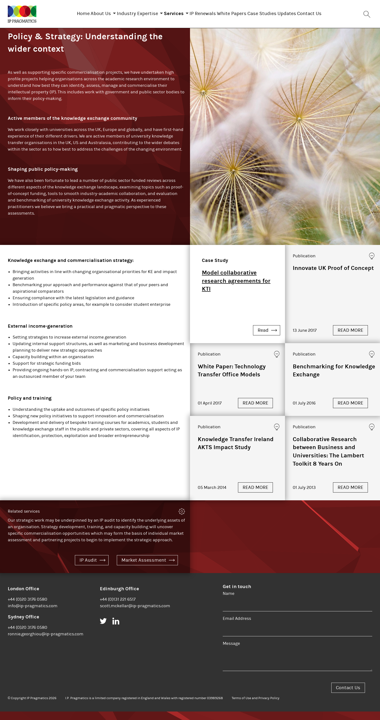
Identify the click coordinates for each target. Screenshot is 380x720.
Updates (301, 12)
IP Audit (92, 568)
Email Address (237, 627)
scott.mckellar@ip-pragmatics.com (135, 614)
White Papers (236, 12)
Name (228, 602)
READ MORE (350, 338)
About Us (86, 12)
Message (231, 652)
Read (267, 338)
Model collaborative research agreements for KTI (236, 289)
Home (63, 12)
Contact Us (329, 12)
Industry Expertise (127, 12)
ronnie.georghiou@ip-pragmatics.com (45, 642)
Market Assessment (148, 568)
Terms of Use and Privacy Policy (255, 707)
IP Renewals (203, 12)
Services (169, 12)
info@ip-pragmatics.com (32, 614)
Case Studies (271, 12)
